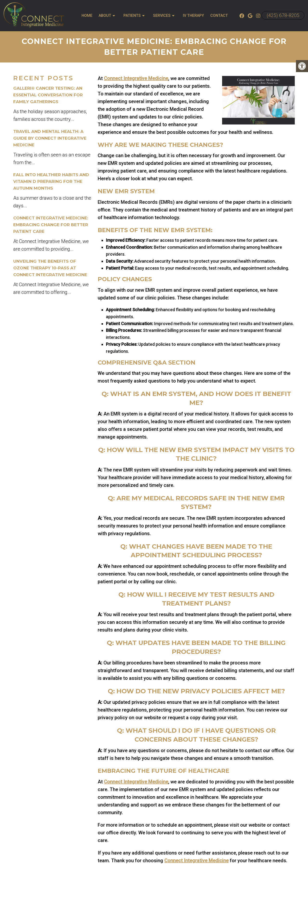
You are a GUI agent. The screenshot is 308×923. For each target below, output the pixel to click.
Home (87, 15)
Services (162, 15)
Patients (132, 15)
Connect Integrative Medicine (136, 78)
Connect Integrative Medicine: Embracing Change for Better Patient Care (50, 225)
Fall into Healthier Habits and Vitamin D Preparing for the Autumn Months (51, 181)
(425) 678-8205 (283, 15)
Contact (219, 15)
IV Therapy (193, 15)
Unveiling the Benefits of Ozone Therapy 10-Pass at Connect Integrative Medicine (50, 268)
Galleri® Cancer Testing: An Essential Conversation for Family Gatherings (48, 95)
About (105, 15)
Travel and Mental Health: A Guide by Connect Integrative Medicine (49, 138)
